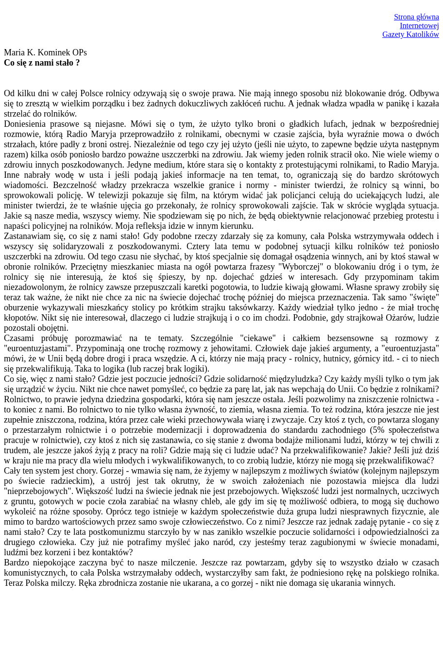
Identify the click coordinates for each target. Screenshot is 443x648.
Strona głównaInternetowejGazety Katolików (410, 25)
